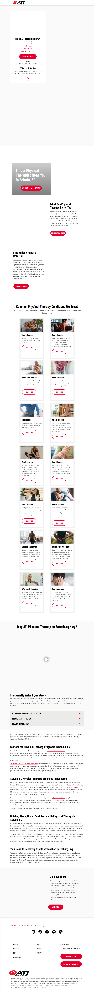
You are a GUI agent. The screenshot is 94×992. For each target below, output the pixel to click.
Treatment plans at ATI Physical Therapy (24, 764)
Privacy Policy (64, 945)
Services (15, 945)
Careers (39, 953)
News (38, 945)
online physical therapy (59, 798)
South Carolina (22, 926)
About (14, 953)
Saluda (30, 926)
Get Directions (28, 46)
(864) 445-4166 (28, 49)
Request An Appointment (71, 964)
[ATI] (19, 2)
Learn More (29, 348)
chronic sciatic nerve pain (56, 751)
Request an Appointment (31, 188)
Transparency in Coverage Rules (70, 949)
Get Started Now (21, 286)
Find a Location (71, 956)
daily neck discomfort (70, 787)
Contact (39, 949)
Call (27, 79)
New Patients (17, 957)
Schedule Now (28, 56)
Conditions (16, 949)
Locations (13, 926)
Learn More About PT (58, 233)
